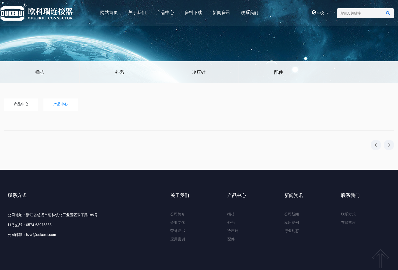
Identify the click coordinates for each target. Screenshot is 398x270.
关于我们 (137, 12)
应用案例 (177, 239)
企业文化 (177, 222)
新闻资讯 (221, 12)
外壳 (119, 72)
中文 (320, 13)
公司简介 (177, 214)
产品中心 (165, 12)
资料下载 (193, 12)
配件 (278, 72)
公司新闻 (291, 214)
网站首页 (109, 12)
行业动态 (291, 231)
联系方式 (348, 214)
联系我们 (249, 12)
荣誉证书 (177, 231)
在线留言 (348, 222)
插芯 (39, 72)
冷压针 (199, 72)
